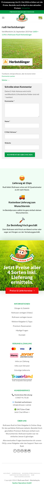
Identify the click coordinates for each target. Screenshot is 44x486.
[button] (3, 18)
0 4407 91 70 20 (22, 397)
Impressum (16, 473)
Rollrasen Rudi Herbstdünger (20, 34)
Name (7, 121)
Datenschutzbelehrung (20, 475)
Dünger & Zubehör (22, 308)
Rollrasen (20, 428)
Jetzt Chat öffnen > (22, 412)
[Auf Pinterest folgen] (25, 450)
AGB (32, 475)
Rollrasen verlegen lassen (22, 317)
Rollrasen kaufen (25, 433)
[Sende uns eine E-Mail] (22, 450)
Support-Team (33, 443)
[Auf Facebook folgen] (15, 450)
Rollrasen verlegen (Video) (22, 312)
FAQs (4, 443)
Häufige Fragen (22, 330)
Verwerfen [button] (25, 8)
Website (8, 143)
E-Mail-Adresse (11, 132)
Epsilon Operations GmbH (22, 483)
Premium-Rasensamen (22, 326)
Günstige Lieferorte (22, 370)
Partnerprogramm (22, 477)
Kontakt (22, 335)
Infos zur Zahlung (22, 361)
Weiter (6, 80)
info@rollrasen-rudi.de (22, 405)
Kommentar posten (8, 76)
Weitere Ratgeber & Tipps (22, 321)
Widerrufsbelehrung (31, 473)
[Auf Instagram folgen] (18, 450)
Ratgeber (16, 443)
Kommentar (10, 101)
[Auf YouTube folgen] (29, 450)
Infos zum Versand (22, 366)
